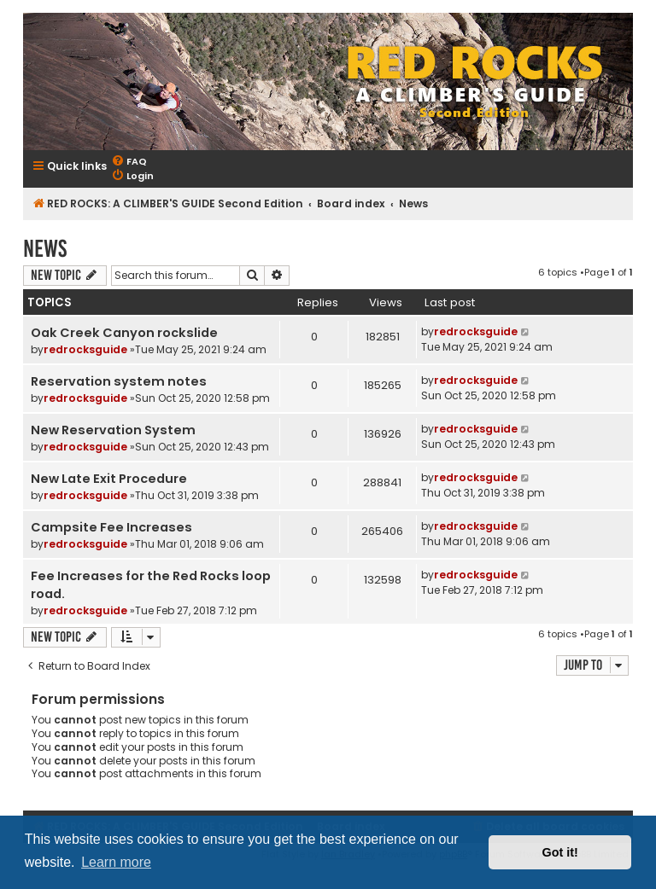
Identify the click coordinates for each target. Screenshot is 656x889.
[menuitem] (129, 161)
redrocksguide (85, 349)
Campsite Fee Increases (111, 527)
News (45, 248)
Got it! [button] (560, 852)
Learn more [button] (116, 862)
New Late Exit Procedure (109, 478)
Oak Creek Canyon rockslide (124, 332)
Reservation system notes (119, 381)
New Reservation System (113, 430)
